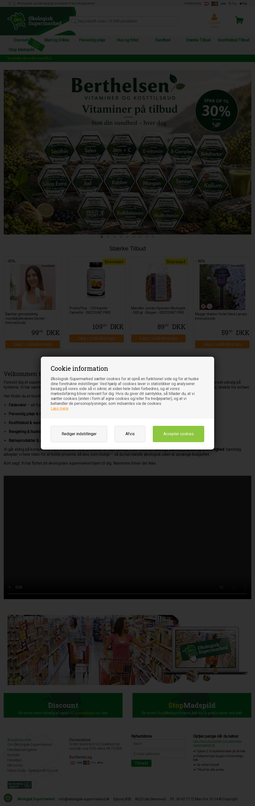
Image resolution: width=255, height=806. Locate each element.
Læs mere (60, 408)
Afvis (130, 434)
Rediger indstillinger (79, 434)
